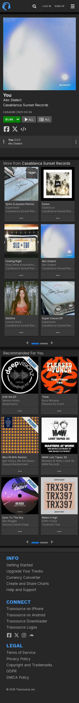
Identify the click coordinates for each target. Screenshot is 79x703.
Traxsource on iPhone (24, 608)
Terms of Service (20, 652)
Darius (46, 204)
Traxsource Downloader (26, 621)
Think (45, 397)
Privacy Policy (18, 659)
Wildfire (10, 318)
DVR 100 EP (9, 397)
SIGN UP (59, 6)
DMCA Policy (17, 677)
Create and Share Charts (27, 583)
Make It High (49, 517)
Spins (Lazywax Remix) (19, 204)
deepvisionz (10, 403)
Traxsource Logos (21, 627)
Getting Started (19, 565)
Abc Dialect (12, 100)
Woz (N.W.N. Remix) (14, 457)
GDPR (11, 671)
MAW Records (50, 464)
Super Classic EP (52, 318)
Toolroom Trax (51, 524)
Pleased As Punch (53, 403)
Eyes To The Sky (12, 517)
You (10, 139)
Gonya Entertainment (15, 464)
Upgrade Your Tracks (24, 571)
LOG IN (47, 6)
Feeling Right (13, 261)
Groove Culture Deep (15, 524)
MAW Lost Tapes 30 (54, 457)
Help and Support (21, 589)
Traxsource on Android (25, 615)
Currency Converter (23, 577)
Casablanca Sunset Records (25, 105)
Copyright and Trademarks (29, 665)
